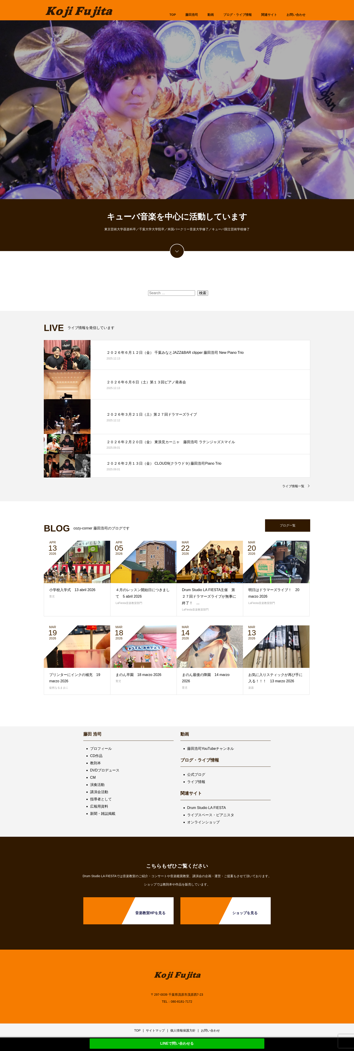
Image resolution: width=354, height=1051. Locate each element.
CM (93, 777)
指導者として (101, 799)
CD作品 (96, 756)
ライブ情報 (196, 782)
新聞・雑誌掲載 (102, 814)
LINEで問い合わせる (177, 1043)
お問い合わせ (210, 1030)
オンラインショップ (203, 822)
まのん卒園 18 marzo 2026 (138, 675)
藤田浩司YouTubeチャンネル (210, 748)
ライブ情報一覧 (293, 486)
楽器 (251, 687)
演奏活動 (97, 785)
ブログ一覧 (288, 525)
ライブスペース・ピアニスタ (210, 815)
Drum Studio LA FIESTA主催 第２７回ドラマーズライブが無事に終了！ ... (209, 596)
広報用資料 (99, 806)
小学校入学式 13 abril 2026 (72, 590)
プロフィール (101, 748)
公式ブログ (196, 774)
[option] (177, 99)
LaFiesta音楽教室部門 (129, 603)
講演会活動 (99, 792)
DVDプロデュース (104, 770)
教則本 (95, 763)
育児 (52, 596)
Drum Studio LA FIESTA (206, 808)
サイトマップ (155, 1030)
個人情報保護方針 (183, 1030)
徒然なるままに (58, 687)
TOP (172, 14)
